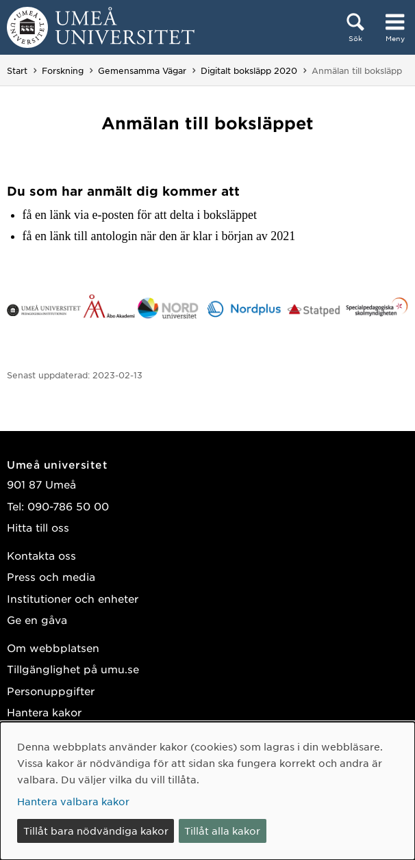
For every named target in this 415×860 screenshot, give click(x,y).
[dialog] (207, 791)
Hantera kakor (44, 711)
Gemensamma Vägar (142, 70)
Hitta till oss (38, 527)
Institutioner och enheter (72, 598)
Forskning (63, 70)
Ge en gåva (37, 619)
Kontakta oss (41, 555)
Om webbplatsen (53, 647)
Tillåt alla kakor (222, 830)
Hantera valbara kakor (73, 801)
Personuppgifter (51, 690)
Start (17, 70)
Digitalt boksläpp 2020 (249, 70)
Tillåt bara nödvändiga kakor (95, 830)
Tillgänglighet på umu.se (73, 668)
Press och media (51, 576)
